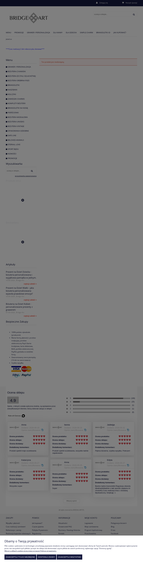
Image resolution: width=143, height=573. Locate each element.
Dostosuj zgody (46, 557)
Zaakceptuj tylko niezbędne (20, 557)
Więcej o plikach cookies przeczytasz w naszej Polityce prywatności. (30, 551)
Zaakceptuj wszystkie (69, 557)
